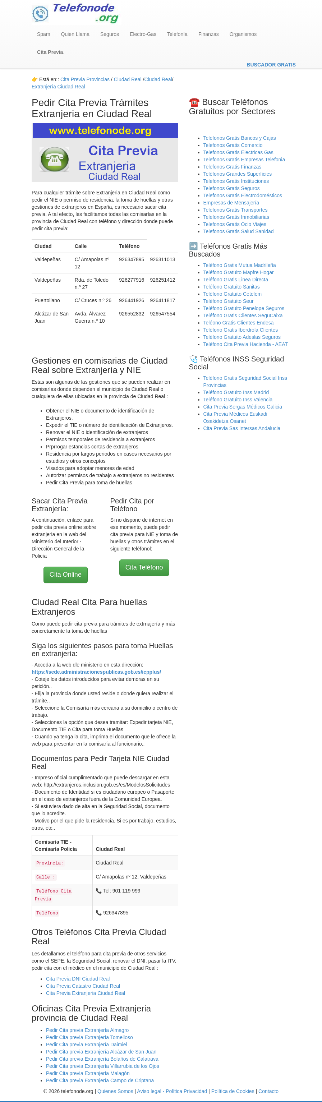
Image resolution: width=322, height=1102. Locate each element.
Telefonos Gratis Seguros (231, 188)
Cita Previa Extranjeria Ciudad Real (85, 993)
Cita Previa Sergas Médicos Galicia (242, 407)
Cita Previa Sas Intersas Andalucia (242, 428)
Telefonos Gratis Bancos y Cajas (239, 138)
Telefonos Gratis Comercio (233, 145)
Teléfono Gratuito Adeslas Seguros (242, 337)
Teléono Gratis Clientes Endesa (238, 323)
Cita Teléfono (144, 567)
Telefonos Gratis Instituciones (236, 181)
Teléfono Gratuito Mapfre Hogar (238, 272)
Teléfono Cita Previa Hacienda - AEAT (245, 344)
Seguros (109, 34)
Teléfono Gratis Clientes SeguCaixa (243, 315)
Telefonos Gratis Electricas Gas (238, 152)
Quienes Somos (116, 1091)
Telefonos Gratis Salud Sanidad (238, 231)
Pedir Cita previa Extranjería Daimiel (86, 1044)
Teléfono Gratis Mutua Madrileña (239, 265)
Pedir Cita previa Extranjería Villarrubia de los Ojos (102, 1066)
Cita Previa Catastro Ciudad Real (83, 986)
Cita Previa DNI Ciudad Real (78, 979)
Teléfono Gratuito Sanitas (231, 287)
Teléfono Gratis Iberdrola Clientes (240, 330)
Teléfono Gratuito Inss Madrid (236, 392)
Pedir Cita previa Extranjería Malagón (88, 1073)
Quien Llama (75, 34)
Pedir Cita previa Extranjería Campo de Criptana (100, 1080)
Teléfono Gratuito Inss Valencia (238, 399)
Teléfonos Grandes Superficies (237, 174)
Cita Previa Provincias (85, 79)
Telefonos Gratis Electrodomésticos (242, 195)
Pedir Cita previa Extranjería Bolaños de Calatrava (102, 1059)
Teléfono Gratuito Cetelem (232, 294)
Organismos (243, 34)
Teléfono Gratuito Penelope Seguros (244, 308)
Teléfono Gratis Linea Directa (235, 279)
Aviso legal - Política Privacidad (172, 1091)
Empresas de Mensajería (231, 203)
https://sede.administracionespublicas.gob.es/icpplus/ (96, 672)
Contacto (268, 1091)
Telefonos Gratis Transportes (235, 210)
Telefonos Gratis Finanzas (232, 167)
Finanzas (208, 34)
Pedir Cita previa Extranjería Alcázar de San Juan (101, 1052)
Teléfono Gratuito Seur (228, 301)
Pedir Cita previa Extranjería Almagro (87, 1030)
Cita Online (66, 574)
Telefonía (177, 34)
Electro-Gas (143, 34)
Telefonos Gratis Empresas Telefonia (244, 159)
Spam (43, 34)
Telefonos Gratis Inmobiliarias (236, 217)
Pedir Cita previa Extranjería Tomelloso (89, 1037)
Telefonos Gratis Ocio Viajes (235, 224)
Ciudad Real (158, 79)
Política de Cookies (232, 1091)
